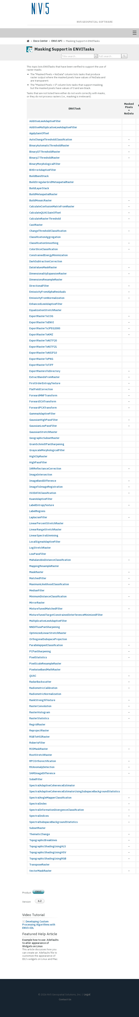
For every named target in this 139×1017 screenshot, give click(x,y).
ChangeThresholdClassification (47, 230)
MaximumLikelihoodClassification (49, 584)
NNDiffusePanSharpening (44, 627)
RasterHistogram (39, 712)
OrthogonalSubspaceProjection (48, 639)
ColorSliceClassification (43, 249)
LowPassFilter (37, 554)
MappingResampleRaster (44, 566)
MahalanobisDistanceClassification (50, 560)
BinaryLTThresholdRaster (44, 157)
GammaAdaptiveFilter (42, 413)
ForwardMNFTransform (43, 395)
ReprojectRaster (39, 730)
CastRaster (36, 224)
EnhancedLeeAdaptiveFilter (45, 304)
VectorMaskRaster (40, 870)
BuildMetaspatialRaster (43, 194)
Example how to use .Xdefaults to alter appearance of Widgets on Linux (40, 943)
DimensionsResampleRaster (45, 279)
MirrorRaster (37, 602)
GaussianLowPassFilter (43, 425)
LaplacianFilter (38, 517)
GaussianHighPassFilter (43, 419)
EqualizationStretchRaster (45, 310)
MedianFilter (37, 590)
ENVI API (56, 41)
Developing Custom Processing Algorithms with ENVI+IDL (38, 925)
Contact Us (65, 999)
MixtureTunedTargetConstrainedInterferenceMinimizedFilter (66, 614)
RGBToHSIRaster (39, 736)
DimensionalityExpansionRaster (48, 273)
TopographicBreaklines (43, 840)
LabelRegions (37, 511)
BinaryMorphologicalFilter (44, 164)
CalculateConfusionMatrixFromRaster (51, 206)
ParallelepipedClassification (46, 645)
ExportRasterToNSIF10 (43, 352)
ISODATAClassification (42, 493)
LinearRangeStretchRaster (45, 529)
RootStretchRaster (40, 755)
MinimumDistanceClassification (48, 596)
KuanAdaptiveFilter (40, 499)
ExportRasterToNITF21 (43, 346)
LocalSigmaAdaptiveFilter (44, 541)
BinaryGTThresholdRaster (44, 151)
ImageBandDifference (42, 480)
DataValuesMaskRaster (43, 267)
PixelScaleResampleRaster (45, 663)
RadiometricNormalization (45, 694)
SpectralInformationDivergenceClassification (56, 809)
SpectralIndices (39, 815)
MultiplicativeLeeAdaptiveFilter (48, 620)
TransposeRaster (39, 864)
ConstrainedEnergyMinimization (48, 255)
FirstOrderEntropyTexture (44, 383)
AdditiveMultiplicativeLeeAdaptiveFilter (53, 127)
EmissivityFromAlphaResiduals (47, 291)
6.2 (39, 901)
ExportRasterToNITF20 (43, 340)
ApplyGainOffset (39, 133)
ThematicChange (39, 834)
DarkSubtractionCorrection (45, 261)
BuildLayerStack (39, 188)
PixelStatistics (38, 657)
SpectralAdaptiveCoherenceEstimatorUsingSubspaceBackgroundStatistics (74, 791)
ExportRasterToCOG (41, 316)
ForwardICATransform (42, 401)
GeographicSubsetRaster (44, 438)
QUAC (32, 675)
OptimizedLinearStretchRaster (47, 633)
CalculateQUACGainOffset (45, 212)
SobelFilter (36, 779)
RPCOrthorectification (42, 761)
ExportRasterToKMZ (41, 334)
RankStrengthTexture (42, 700)
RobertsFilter (37, 742)
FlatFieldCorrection (41, 389)
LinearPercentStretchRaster (46, 523)
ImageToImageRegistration (46, 486)
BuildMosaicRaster (40, 200)
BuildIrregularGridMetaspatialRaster (51, 182)
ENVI (38, 891)
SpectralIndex (38, 803)
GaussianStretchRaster (43, 432)
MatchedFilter (37, 578)
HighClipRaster (38, 456)
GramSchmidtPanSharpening (46, 444)
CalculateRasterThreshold (45, 218)
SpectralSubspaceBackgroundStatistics (53, 822)
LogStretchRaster (40, 547)
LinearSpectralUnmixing (43, 535)
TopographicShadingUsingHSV (47, 852)
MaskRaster (36, 572)
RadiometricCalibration (43, 688)
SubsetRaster (37, 828)
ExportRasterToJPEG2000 (44, 328)
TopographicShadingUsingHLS (47, 846)
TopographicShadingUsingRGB (47, 858)
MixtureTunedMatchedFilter (46, 608)
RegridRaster (37, 724)
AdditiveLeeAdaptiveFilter (45, 121)
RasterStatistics (39, 718)
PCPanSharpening (40, 651)
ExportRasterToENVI (41, 322)
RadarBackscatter (40, 681)
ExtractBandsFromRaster (44, 377)
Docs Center (40, 41)
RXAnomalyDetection (41, 767)
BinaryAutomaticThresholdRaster (49, 145)
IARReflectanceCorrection (45, 468)
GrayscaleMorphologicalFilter (47, 450)
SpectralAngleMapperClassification (50, 797)
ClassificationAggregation (45, 237)
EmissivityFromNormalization (46, 298)
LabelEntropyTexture (41, 505)
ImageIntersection (40, 474)
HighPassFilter (38, 462)
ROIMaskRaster (38, 749)
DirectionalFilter (39, 285)
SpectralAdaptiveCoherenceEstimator (52, 785)
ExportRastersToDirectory (44, 371)
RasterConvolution (40, 706)
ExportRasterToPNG (41, 359)
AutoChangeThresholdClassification (50, 139)
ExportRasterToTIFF (41, 365)
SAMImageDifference (42, 773)
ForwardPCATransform (43, 407)
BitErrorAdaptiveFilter (42, 170)
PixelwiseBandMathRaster (45, 669)
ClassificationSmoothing (43, 243)
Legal (87, 994)
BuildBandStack (39, 176)
